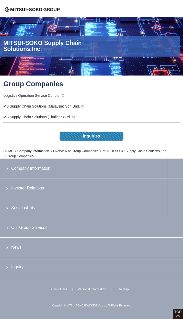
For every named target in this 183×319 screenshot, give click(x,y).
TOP (178, 312)
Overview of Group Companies (76, 151)
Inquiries (91, 136)
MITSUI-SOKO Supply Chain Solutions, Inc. (134, 151)
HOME (8, 151)
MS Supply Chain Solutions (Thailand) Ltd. (37, 117)
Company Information (33, 151)
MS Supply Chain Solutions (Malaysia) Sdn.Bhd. (41, 106)
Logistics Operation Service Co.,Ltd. (31, 95)
